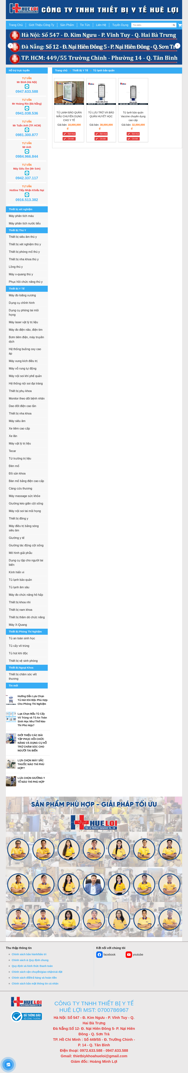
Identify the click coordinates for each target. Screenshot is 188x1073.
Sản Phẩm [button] (67, 25)
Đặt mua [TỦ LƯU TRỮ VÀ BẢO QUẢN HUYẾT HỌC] (103, 134)
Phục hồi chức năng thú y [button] (26, 281)
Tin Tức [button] (85, 25)
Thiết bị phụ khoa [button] (20, 391)
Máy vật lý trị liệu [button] (20, 443)
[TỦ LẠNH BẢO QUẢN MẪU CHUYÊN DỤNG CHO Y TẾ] (69, 93)
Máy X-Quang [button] (18, 624)
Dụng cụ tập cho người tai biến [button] (26, 562)
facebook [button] (105, 954)
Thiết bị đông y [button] (18, 518)
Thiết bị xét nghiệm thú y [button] (25, 244)
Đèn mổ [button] (14, 466)
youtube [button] (134, 954)
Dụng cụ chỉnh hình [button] (22, 302)
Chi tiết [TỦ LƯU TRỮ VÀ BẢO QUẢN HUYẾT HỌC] (103, 139)
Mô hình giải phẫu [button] (20, 552)
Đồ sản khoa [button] (17, 473)
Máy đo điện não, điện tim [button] (25, 329)
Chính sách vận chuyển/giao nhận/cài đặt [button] (37, 971)
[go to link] (94, 9)
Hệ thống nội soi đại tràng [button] (26, 383)
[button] (180, 25)
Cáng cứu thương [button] (20, 488)
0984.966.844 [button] (27, 156)
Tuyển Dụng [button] (120, 25)
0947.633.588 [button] (27, 91)
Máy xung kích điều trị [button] (23, 361)
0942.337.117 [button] (27, 178)
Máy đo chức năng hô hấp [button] (26, 594)
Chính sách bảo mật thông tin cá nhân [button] (35, 983)
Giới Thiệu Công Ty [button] (41, 25)
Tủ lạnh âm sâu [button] (19, 587)
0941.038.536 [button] (27, 113)
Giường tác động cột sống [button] (26, 545)
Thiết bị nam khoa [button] (20, 609)
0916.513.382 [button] (27, 200)
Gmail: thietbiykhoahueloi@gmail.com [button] (94, 1056)
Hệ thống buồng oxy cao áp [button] (25, 351)
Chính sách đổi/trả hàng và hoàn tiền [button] (34, 977)
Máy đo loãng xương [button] (22, 295)
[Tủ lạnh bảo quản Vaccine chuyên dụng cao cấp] (133, 93)
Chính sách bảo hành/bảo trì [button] (29, 954)
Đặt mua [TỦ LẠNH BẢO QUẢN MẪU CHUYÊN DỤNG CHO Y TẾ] (71, 134)
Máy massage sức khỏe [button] (24, 496)
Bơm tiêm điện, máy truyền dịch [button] (26, 339)
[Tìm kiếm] (174, 25)
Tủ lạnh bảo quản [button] (20, 579)
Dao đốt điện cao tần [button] (22, 406)
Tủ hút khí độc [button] (18, 653)
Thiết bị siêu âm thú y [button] (23, 236)
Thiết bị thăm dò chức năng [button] (27, 617)
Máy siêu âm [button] (17, 421)
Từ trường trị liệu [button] (20, 458)
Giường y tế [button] (16, 537)
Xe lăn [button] (13, 436)
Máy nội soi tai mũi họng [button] (25, 511)
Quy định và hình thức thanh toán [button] (32, 966)
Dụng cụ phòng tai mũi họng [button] (24, 312)
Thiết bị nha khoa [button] (20, 413)
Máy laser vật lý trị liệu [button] (23, 322)
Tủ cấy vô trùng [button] (19, 645)
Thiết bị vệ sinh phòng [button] (23, 660)
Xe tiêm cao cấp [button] (19, 428)
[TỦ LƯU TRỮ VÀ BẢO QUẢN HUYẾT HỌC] (101, 93)
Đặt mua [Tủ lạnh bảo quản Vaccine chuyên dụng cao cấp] (135, 134)
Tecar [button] (12, 451)
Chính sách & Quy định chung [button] (30, 960)
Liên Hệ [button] (101, 25)
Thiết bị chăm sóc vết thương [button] (23, 676)
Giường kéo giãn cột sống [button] (26, 503)
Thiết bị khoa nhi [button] (19, 602)
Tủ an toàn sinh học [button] (22, 638)
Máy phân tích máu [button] (21, 215)
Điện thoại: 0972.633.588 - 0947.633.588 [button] (94, 1050)
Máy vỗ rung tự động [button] (22, 368)
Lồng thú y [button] (16, 266)
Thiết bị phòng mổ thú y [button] (24, 251)
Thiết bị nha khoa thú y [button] (24, 259)
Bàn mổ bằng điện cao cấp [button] (26, 481)
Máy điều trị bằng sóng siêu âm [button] (24, 528)
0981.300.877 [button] (27, 135)
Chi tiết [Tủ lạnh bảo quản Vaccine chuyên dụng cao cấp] (135, 139)
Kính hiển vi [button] (16, 572)
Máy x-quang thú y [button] (21, 274)
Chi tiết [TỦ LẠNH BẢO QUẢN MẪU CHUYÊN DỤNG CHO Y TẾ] (71, 139)
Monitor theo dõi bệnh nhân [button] (27, 398)
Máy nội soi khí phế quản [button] (25, 376)
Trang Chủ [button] (16, 25)
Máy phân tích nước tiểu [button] (25, 223)
